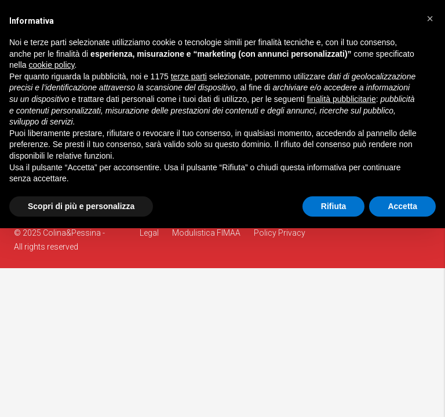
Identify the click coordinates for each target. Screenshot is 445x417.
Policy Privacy (279, 232)
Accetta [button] (402, 206)
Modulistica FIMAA (206, 232)
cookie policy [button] (51, 65)
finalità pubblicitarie (341, 99)
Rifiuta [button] (333, 206)
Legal (149, 232)
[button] (430, 18)
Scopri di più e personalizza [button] (81, 206)
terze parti (189, 76)
